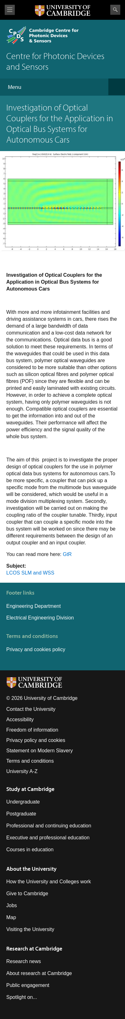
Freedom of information (32, 730)
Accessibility (20, 719)
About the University (31, 868)
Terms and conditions (30, 761)
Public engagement (27, 985)
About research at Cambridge (39, 973)
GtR (67, 554)
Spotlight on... (21, 997)
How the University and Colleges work (48, 881)
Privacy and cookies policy (35, 649)
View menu (10, 10)
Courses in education (29, 849)
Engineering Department (34, 606)
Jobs (11, 905)
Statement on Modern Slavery (39, 750)
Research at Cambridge (34, 948)
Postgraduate (21, 813)
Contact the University (31, 709)
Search (115, 10)
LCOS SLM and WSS (30, 572)
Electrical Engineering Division (40, 617)
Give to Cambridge (27, 893)
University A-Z (22, 771)
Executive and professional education (48, 837)
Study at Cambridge (30, 789)
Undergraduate (23, 801)
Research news (23, 961)
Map (11, 917)
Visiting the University (30, 929)
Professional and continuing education (48, 825)
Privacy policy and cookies (35, 740)
